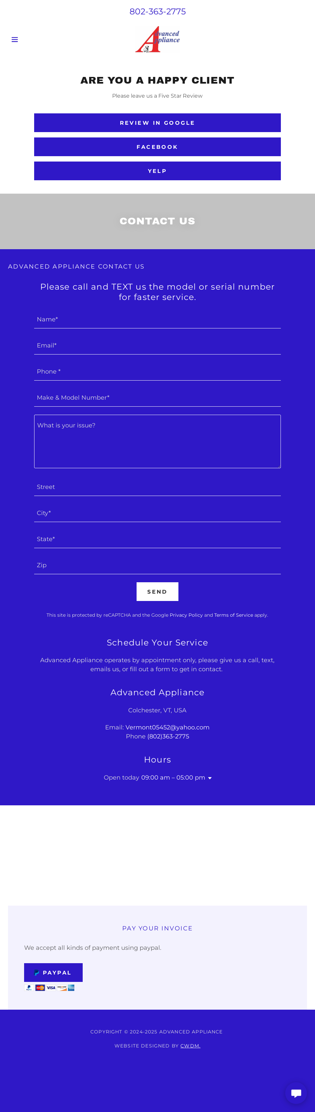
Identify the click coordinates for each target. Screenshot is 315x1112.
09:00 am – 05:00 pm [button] (173, 777)
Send (157, 592)
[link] (157, 39)
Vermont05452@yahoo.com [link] (168, 727)
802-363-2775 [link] (158, 11)
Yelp (157, 171)
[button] (30, 39)
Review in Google (157, 123)
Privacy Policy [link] (186, 615)
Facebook (157, 147)
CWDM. (190, 1046)
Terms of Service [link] (233, 615)
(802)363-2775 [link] (168, 736)
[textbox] (157, 319)
